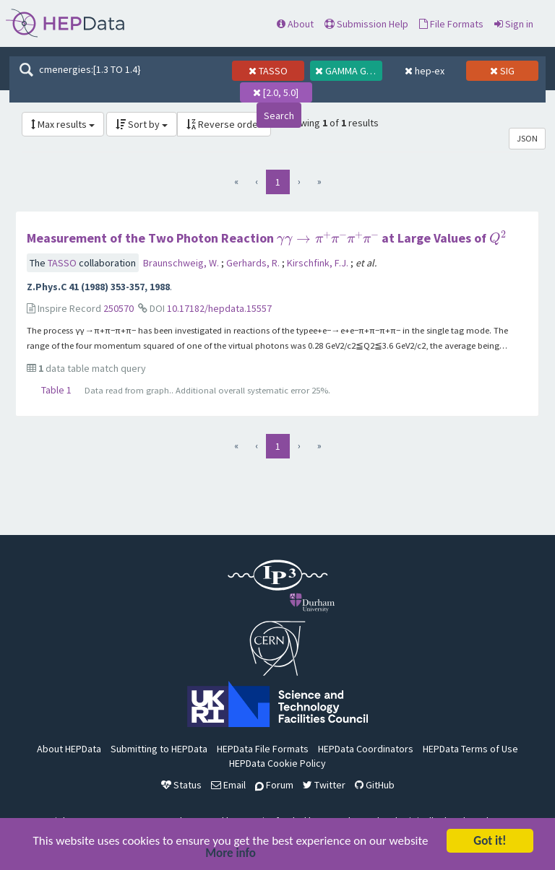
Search (279, 115)
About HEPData (69, 748)
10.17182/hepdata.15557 (219, 308)
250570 (118, 308)
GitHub (375, 784)
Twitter (324, 784)
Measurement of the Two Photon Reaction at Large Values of (266, 238)
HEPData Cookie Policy (277, 763)
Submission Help (366, 23)
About (295, 23)
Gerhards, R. (254, 262)
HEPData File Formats (263, 748)
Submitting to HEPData (159, 748)
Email (228, 784)
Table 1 (56, 389)
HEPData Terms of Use (470, 748)
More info (230, 854)
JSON (527, 138)
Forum (274, 784)
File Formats (451, 23)
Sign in (513, 23)
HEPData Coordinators (365, 748)
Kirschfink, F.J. (318, 262)
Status (181, 784)
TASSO (63, 262)
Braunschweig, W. (182, 262)
